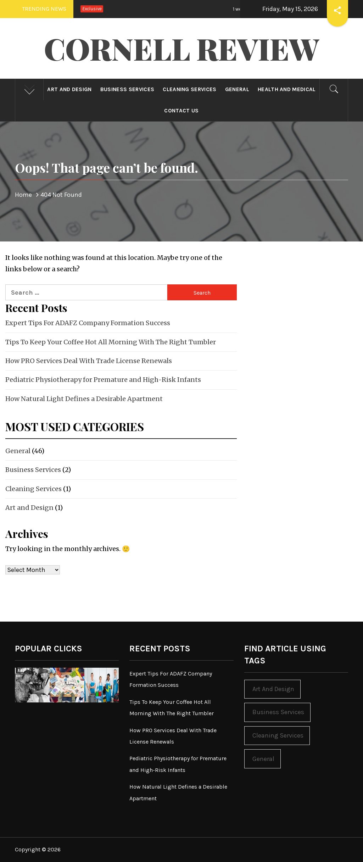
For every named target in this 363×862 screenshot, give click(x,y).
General (237, 89)
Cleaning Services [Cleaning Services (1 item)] (277, 735)
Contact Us (181, 110)
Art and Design (69, 89)
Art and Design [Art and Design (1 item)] (273, 689)
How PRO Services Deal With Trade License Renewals (88, 361)
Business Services (127, 89)
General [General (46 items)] (263, 759)
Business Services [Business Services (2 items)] (278, 712)
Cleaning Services (189, 89)
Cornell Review (181, 48)
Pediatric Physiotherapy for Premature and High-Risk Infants (103, 380)
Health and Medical (287, 89)
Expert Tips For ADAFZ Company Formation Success (87, 323)
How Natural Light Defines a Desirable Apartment (84, 399)
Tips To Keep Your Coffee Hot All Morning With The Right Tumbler (110, 342)
